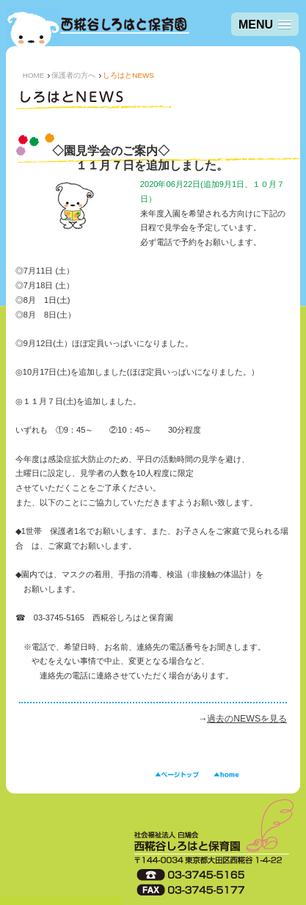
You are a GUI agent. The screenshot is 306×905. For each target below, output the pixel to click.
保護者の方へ (73, 75)
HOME (34, 75)
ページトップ (177, 775)
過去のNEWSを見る (247, 719)
